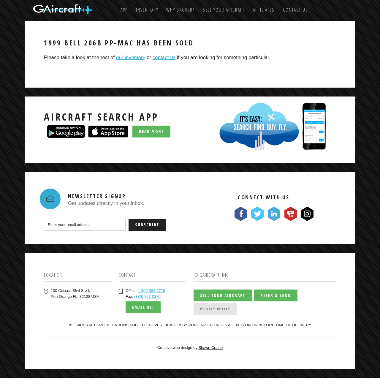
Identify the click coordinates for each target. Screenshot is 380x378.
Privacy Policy (215, 308)
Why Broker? (180, 10)
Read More (151, 131)
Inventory (147, 10)
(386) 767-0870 (147, 296)
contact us (164, 57)
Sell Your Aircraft (224, 10)
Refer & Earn (275, 295)
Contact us (295, 10)
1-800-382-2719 (151, 290)
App (124, 10)
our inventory (130, 57)
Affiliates (264, 10)
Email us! (143, 307)
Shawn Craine (211, 347)
